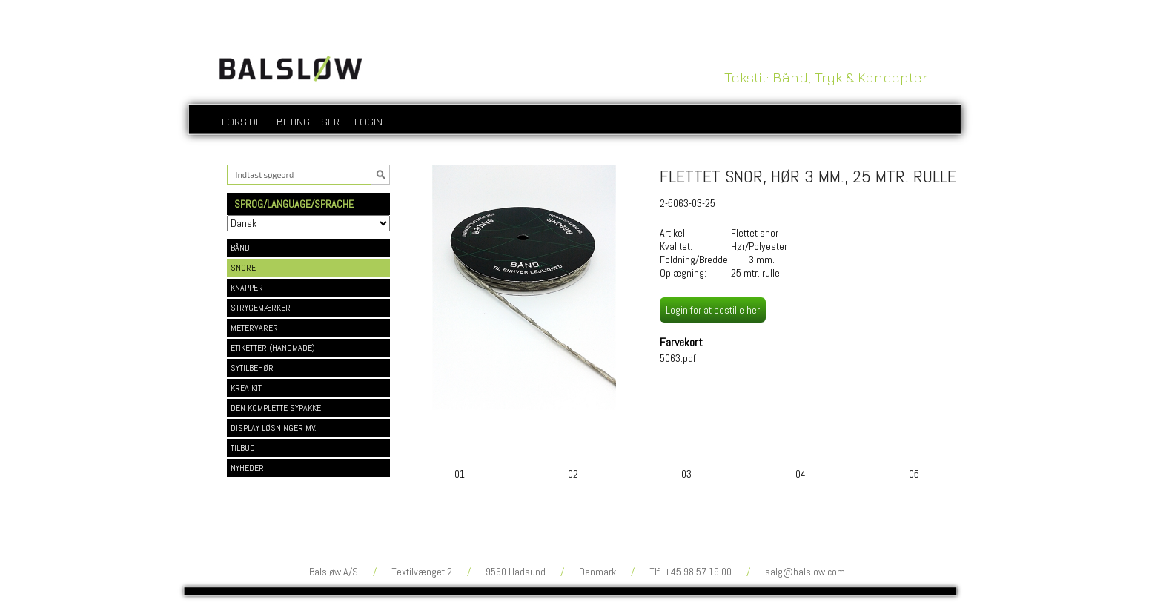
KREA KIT (246, 388)
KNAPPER (247, 288)
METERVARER (254, 328)
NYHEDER (247, 468)
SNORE (243, 268)
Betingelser (308, 121)
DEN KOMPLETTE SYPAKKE (276, 408)
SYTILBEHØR (252, 368)
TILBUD (243, 448)
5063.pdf (678, 358)
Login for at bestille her (713, 310)
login (368, 121)
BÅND (240, 248)
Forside (242, 121)
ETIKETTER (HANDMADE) (273, 348)
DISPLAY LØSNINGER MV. (274, 428)
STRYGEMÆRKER (261, 308)
